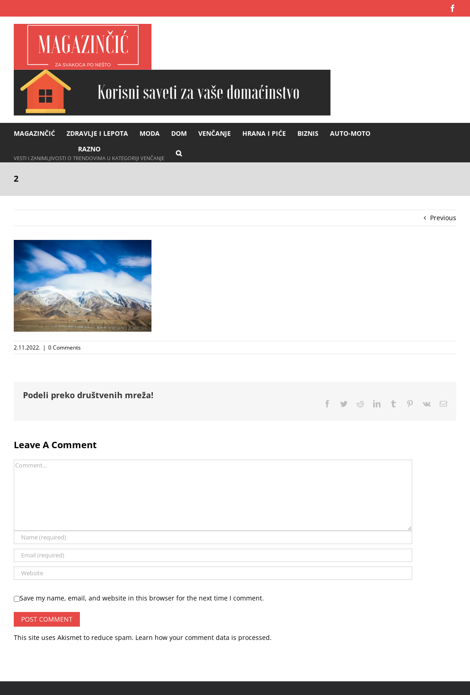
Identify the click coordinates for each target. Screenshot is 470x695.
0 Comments (64, 347)
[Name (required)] (213, 537)
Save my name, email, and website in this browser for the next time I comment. (142, 598)
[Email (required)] (213, 555)
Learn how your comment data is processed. (203, 637)
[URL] (213, 573)
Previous (443, 217)
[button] (179, 152)
